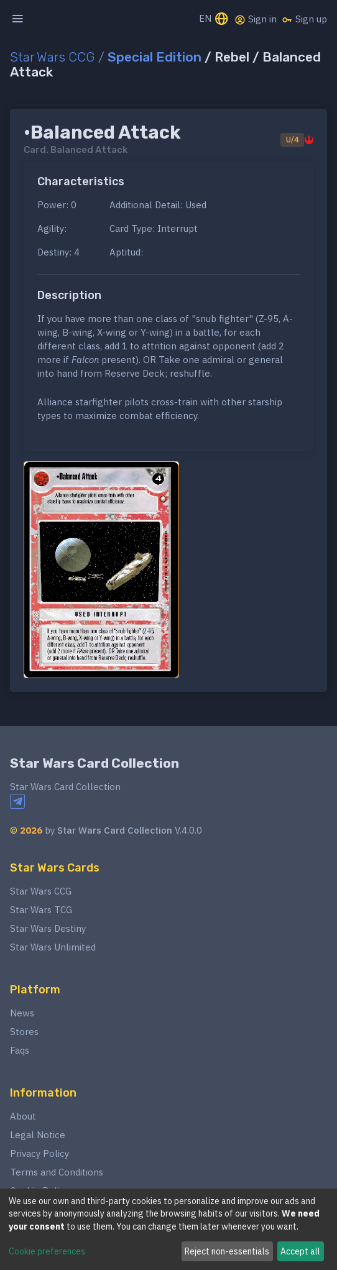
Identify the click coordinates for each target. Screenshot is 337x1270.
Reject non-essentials (227, 1251)
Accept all (300, 1251)
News (22, 1013)
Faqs (19, 1050)
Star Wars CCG (52, 57)
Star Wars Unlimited (53, 947)
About (23, 1116)
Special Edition (154, 57)
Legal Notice (37, 1135)
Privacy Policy (39, 1153)
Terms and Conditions (56, 1172)
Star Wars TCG (41, 910)
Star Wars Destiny (48, 928)
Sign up (304, 19)
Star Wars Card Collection (94, 763)
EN (214, 19)
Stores (24, 1032)
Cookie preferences (47, 1251)
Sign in (255, 19)
